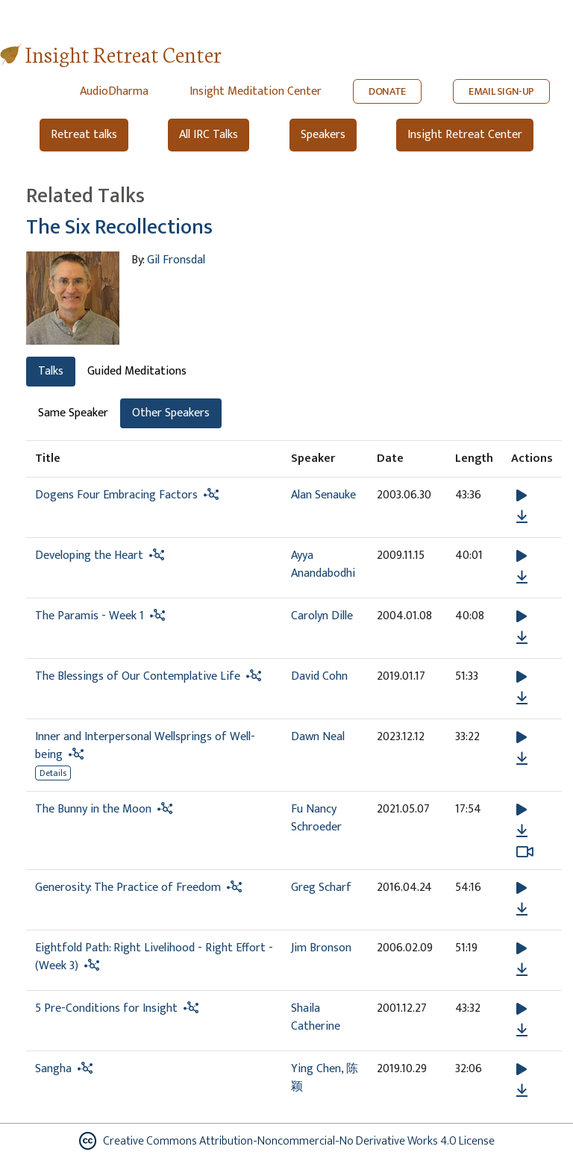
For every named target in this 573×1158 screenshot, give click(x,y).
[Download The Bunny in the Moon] (522, 831)
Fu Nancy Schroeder (316, 818)
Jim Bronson (321, 948)
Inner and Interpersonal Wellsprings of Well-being (145, 746)
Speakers (323, 135)
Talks (50, 371)
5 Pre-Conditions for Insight (106, 1008)
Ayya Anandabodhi (323, 564)
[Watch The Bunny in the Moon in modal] (525, 852)
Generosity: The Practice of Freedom (128, 887)
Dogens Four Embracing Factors (116, 495)
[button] (521, 496)
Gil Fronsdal (176, 260)
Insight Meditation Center (256, 91)
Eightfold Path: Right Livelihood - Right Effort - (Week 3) (154, 957)
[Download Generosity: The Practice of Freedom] (522, 909)
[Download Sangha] (522, 1091)
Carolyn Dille (322, 616)
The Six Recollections (119, 227)
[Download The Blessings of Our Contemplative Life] (522, 698)
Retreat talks (84, 135)
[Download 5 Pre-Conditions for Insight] (522, 1030)
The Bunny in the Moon (93, 809)
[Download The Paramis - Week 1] (522, 638)
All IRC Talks (208, 135)
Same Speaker (73, 413)
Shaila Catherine (315, 1017)
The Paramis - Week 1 (89, 616)
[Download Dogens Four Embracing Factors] (522, 517)
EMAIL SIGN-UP (501, 91)
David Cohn (319, 676)
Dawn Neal (318, 737)
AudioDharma (114, 91)
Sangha (53, 1069)
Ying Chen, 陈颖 (324, 1078)
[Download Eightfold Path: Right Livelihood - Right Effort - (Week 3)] (522, 970)
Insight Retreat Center (123, 53)
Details (53, 773)
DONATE (387, 91)
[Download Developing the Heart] (522, 577)
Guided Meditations (137, 371)
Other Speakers (171, 413)
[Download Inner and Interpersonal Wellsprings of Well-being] (522, 759)
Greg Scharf (321, 887)
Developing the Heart (89, 555)
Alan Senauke (323, 495)
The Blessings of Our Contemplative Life (137, 676)
